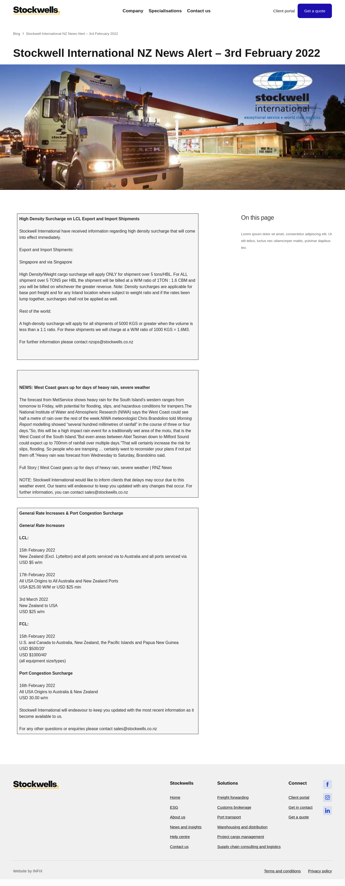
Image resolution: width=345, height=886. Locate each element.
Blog (16, 34)
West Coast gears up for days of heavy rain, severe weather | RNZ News (106, 467)
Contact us (198, 11)
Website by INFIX (28, 877)
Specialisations (165, 11)
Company (133, 11)
